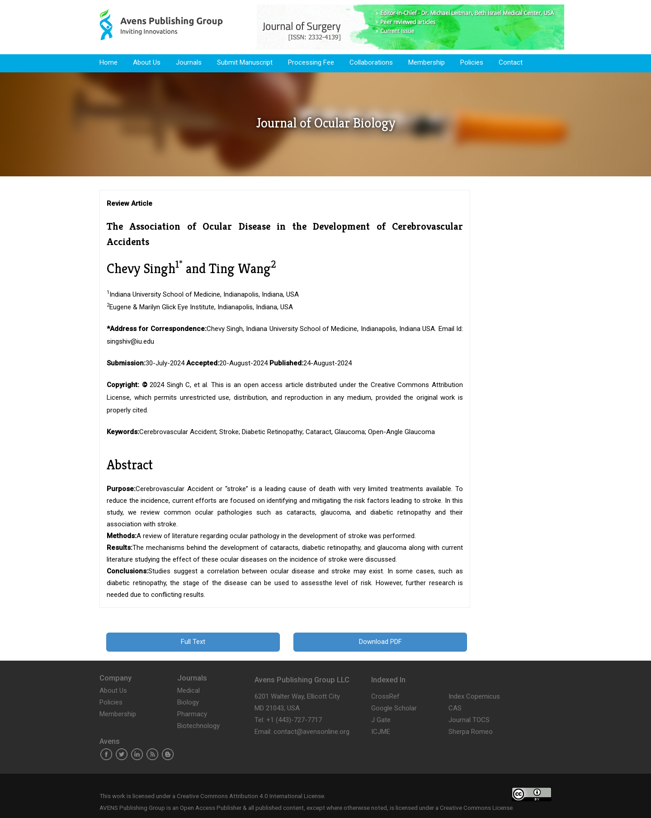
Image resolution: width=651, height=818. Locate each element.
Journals (189, 62)
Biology (188, 702)
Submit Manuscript (245, 62)
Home (108, 62)
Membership (426, 62)
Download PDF (380, 642)
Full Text (193, 642)
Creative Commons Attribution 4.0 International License (250, 795)
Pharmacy (192, 714)
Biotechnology (198, 726)
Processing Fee (311, 62)
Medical (188, 690)
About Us (146, 62)
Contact (511, 62)
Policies (471, 62)
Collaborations (371, 62)
